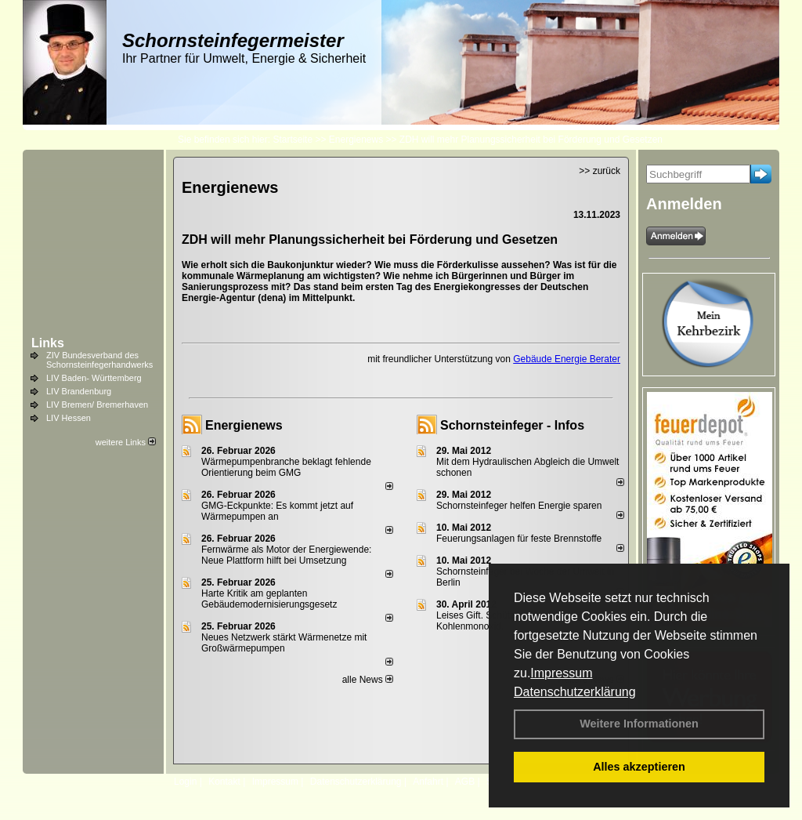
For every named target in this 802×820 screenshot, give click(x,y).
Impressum (561, 673)
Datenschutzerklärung (575, 691)
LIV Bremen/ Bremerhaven (97, 404)
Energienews (244, 425)
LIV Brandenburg (78, 391)
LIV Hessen (68, 418)
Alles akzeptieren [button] (639, 766)
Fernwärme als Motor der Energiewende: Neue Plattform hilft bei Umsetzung (286, 555)
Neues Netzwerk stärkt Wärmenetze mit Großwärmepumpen (284, 643)
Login (185, 781)
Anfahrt (428, 781)
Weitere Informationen (639, 723)
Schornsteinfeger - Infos (512, 425)
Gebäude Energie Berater (566, 359)
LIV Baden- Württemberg (94, 378)
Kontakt (224, 781)
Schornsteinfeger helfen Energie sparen (519, 505)
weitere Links (126, 442)
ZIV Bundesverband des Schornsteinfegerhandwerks (99, 359)
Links (47, 343)
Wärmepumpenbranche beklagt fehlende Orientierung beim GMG (286, 467)
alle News (367, 679)
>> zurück (599, 170)
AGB (465, 781)
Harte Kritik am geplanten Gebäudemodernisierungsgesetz (269, 599)
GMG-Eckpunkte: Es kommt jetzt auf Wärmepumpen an (277, 511)
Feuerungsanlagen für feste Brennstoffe (519, 538)
